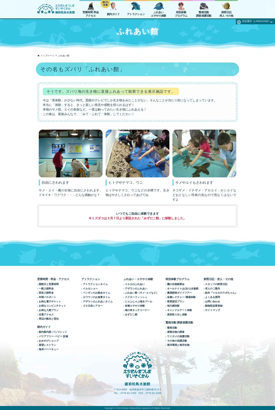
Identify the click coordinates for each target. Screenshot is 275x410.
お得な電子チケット (50, 301)
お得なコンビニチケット (52, 305)
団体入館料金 (46, 292)
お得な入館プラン (49, 310)
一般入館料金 (46, 288)
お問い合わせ (212, 301)
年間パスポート (47, 297)
